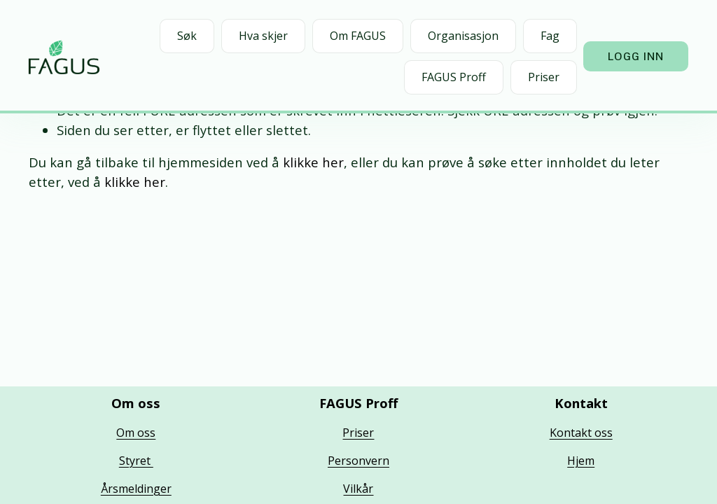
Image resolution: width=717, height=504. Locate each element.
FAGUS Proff (454, 77)
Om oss (135, 432)
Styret (136, 460)
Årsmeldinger (136, 488)
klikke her (313, 162)
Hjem (580, 460)
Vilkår (358, 488)
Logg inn (636, 56)
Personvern (358, 460)
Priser (543, 77)
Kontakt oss (581, 432)
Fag (550, 35)
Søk (187, 35)
